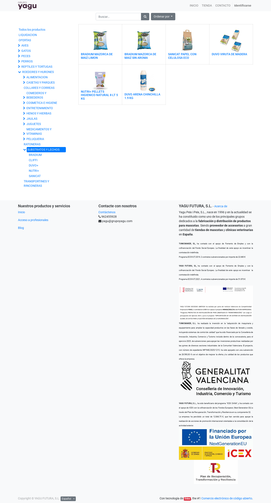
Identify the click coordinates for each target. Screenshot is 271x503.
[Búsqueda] (145, 16)
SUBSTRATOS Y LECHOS (43, 149)
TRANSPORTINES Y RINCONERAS (36, 183)
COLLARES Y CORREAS (39, 87)
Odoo (187, 498)
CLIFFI (33, 160)
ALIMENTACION (37, 77)
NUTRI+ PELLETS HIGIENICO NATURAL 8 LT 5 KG (99, 95)
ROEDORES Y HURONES (38, 72)
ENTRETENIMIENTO (39, 108)
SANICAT (35, 176)
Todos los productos (32, 29)
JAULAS (31, 118)
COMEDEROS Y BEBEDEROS (36, 95)
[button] (163, 16)
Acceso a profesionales (33, 220)
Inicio (21, 212)
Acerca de (220, 206)
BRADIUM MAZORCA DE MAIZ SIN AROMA (140, 55)
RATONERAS (32, 144)
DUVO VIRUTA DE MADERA (229, 54)
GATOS (26, 50)
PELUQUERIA (35, 139)
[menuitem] (194, 6)
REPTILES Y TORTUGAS (36, 66)
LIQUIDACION (28, 35)
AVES (24, 45)
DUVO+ (33, 165)
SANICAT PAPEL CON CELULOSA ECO (182, 55)
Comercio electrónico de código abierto (226, 498)
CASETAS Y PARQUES (40, 82)
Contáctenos (106, 212)
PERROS (27, 61)
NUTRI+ (34, 170)
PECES (25, 56)
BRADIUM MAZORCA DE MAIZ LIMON (97, 55)
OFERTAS (25, 40)
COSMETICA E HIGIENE (41, 102)
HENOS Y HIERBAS (38, 113)
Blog (21, 228)
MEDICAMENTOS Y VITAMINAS (38, 131)
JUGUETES (33, 124)
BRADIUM (35, 155)
